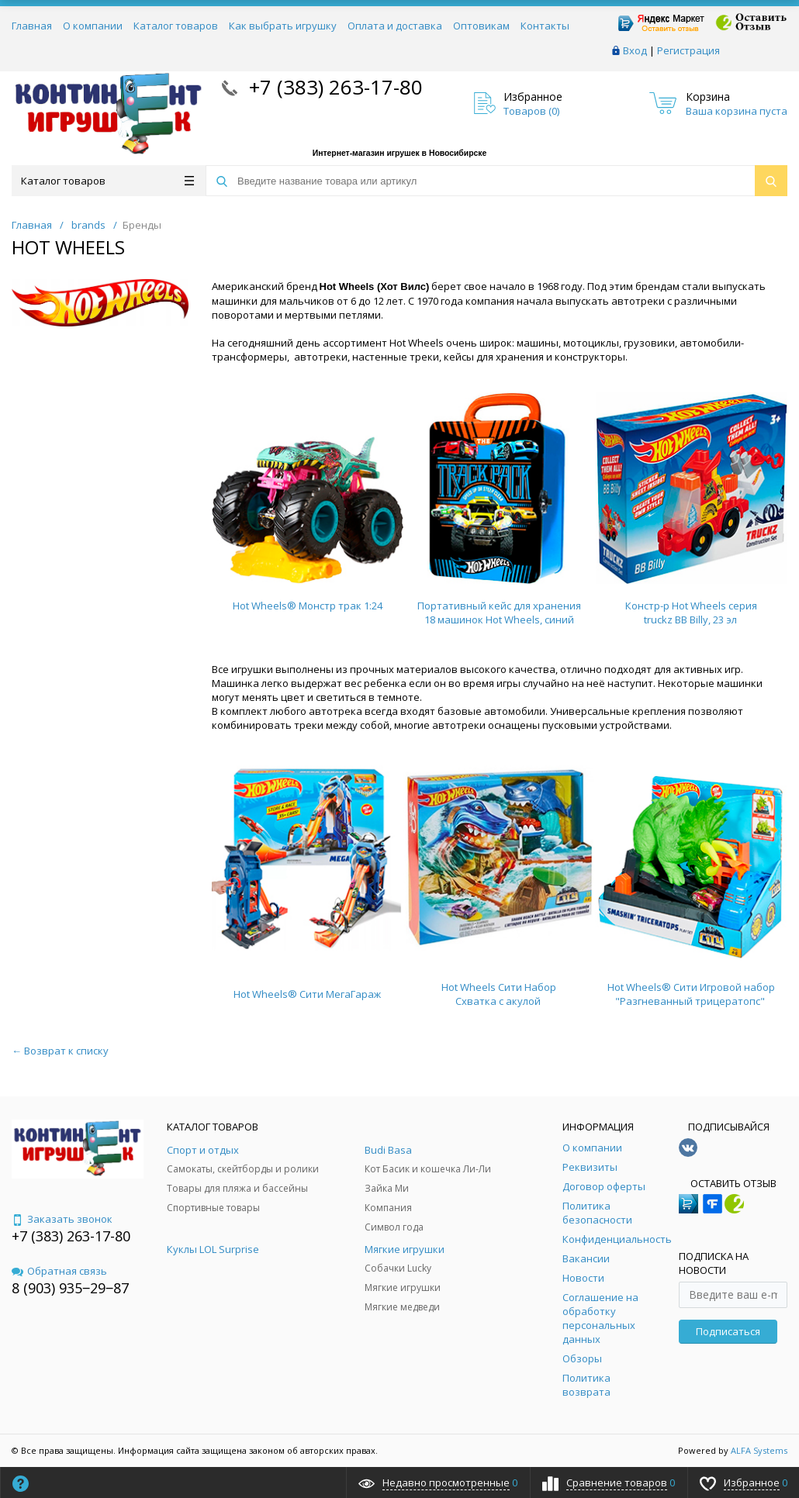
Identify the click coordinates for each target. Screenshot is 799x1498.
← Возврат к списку (60, 1051)
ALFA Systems (759, 1450)
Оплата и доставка (395, 26)
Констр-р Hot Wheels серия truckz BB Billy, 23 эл (691, 612)
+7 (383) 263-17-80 (333, 87)
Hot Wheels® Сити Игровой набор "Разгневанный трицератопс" (691, 994)
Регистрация (688, 50)
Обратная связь (59, 1271)
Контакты (545, 26)
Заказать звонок (62, 1219)
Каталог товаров (175, 26)
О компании (93, 26)
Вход (635, 50)
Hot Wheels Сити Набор (498, 987)
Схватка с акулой (498, 1001)
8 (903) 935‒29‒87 (70, 1288)
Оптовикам (481, 26)
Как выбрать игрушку (283, 26)
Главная (32, 26)
